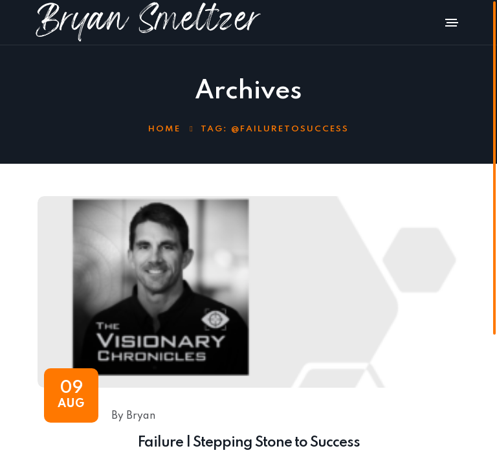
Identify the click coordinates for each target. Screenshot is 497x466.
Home (164, 129)
